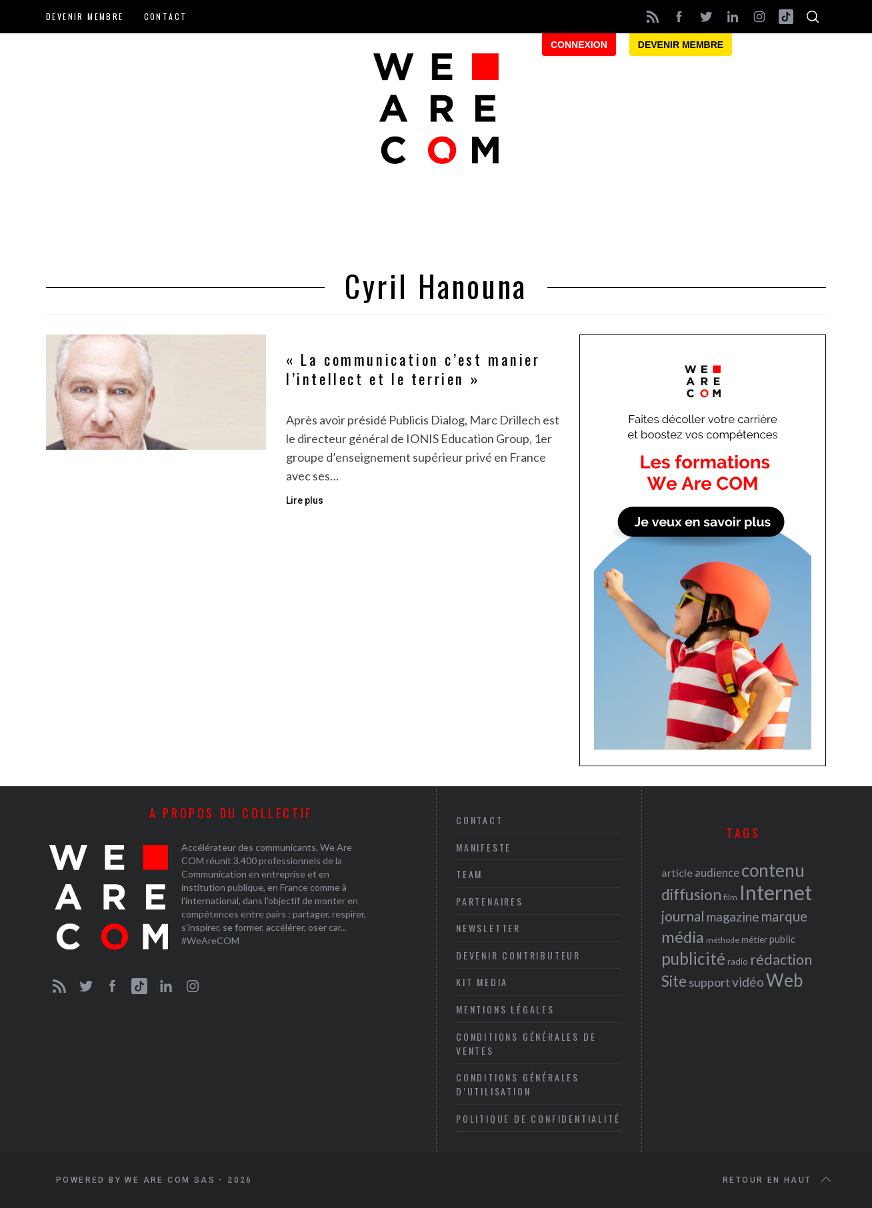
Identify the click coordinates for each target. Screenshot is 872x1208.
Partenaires (489, 901)
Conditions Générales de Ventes (526, 1043)
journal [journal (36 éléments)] (683, 915)
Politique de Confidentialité (538, 1118)
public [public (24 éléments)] (782, 939)
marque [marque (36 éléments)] (784, 915)
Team (469, 874)
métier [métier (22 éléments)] (754, 939)
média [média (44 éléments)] (682, 936)
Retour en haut (778, 1180)
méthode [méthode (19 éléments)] (722, 940)
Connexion (579, 44)
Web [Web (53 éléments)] (784, 980)
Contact (165, 16)
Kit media (482, 982)
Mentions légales (505, 1009)
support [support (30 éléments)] (709, 982)
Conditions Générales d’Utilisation (517, 1084)
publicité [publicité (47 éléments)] (693, 958)
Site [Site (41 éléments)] (674, 981)
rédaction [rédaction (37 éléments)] (781, 959)
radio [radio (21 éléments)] (737, 961)
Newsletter (488, 928)
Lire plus (304, 500)
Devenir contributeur (518, 955)
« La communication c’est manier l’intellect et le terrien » (413, 369)
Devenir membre (85, 16)
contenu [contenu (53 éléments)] (773, 870)
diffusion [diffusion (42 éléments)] (691, 894)
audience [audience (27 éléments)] (717, 873)
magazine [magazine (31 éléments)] (733, 916)
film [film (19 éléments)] (730, 897)
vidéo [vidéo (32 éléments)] (748, 981)
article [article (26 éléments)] (677, 872)
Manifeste (483, 847)
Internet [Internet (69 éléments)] (775, 892)
